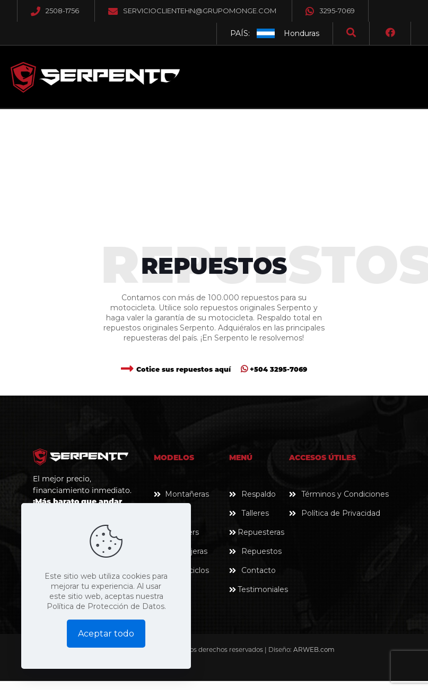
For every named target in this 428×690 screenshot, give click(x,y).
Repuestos (261, 551)
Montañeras (187, 494)
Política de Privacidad (340, 513)
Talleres (255, 513)
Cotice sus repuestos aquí (183, 369)
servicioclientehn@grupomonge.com (199, 10)
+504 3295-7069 (274, 369)
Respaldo (258, 494)
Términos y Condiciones (345, 494)
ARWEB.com (314, 649)
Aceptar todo (106, 634)
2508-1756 (62, 10)
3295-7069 (330, 10)
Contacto (258, 570)
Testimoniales (263, 589)
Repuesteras (261, 532)
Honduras (301, 33)
